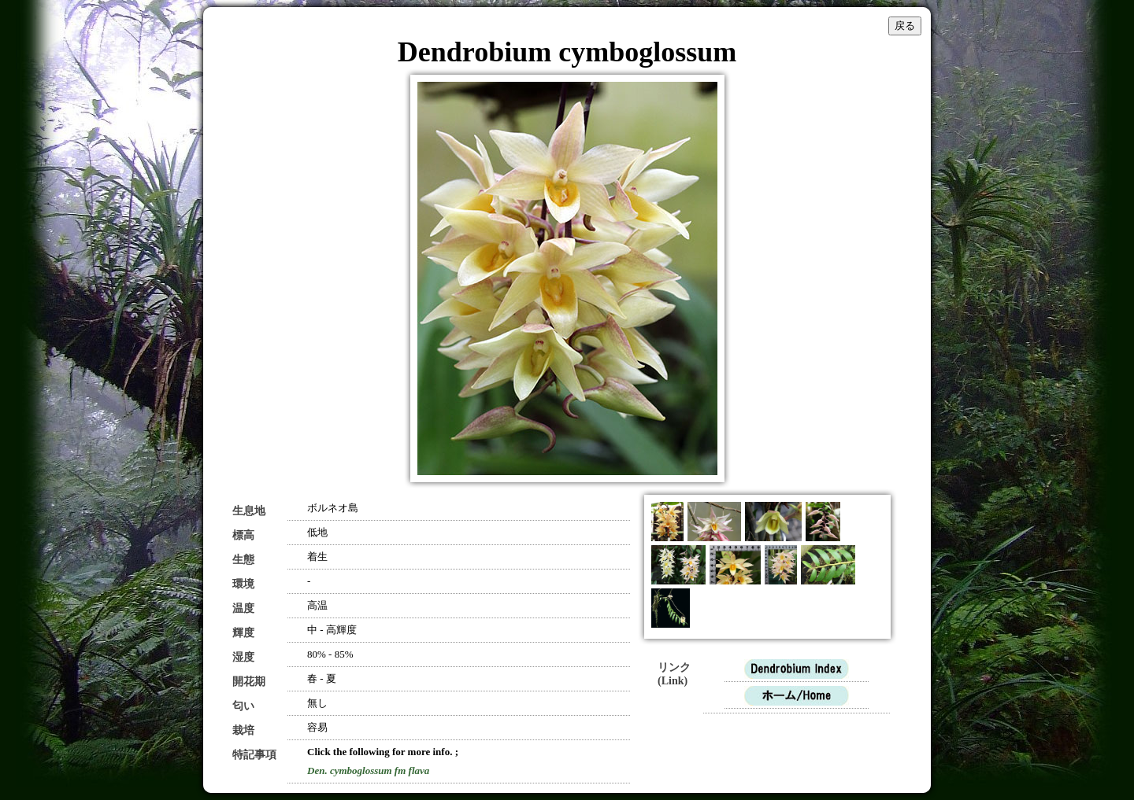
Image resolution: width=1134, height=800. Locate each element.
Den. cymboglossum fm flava (368, 770)
